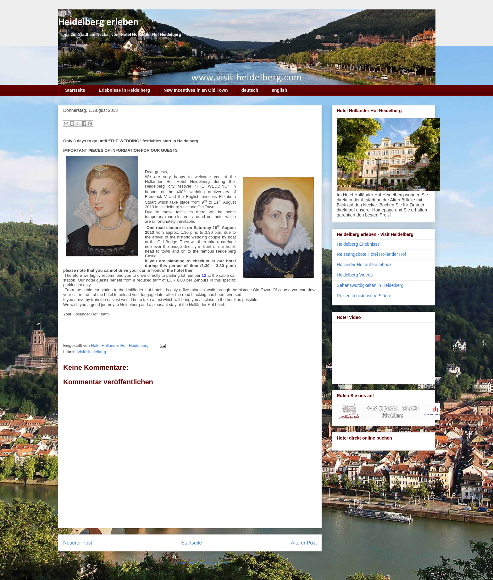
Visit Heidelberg (92, 351)
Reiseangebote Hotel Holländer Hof (371, 254)
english (279, 90)
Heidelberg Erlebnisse (358, 244)
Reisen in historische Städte (364, 295)
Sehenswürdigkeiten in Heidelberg (370, 285)
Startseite (75, 90)
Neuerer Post (77, 542)
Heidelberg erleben (98, 22)
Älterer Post (304, 542)
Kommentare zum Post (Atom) (201, 563)
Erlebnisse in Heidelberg (124, 90)
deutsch (249, 90)
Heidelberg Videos (355, 274)
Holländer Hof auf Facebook (364, 264)
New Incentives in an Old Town (195, 90)
